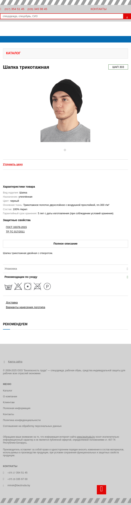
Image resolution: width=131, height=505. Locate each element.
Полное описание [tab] (65, 243)
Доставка (12, 302)
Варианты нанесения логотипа (25, 307)
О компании (10, 396)
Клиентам (9, 402)
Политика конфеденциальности (22, 420)
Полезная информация (16, 408)
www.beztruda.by (86, 436)
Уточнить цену (13, 164)
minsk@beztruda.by (18, 485)
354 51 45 (14, 9)
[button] (35, 110)
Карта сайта (15, 361)
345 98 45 (37, 9)
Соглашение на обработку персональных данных (32, 426)
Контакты (99, 9)
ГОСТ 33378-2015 (16, 227)
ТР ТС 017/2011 (15, 231)
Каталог (7, 390)
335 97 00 (17, 479)
